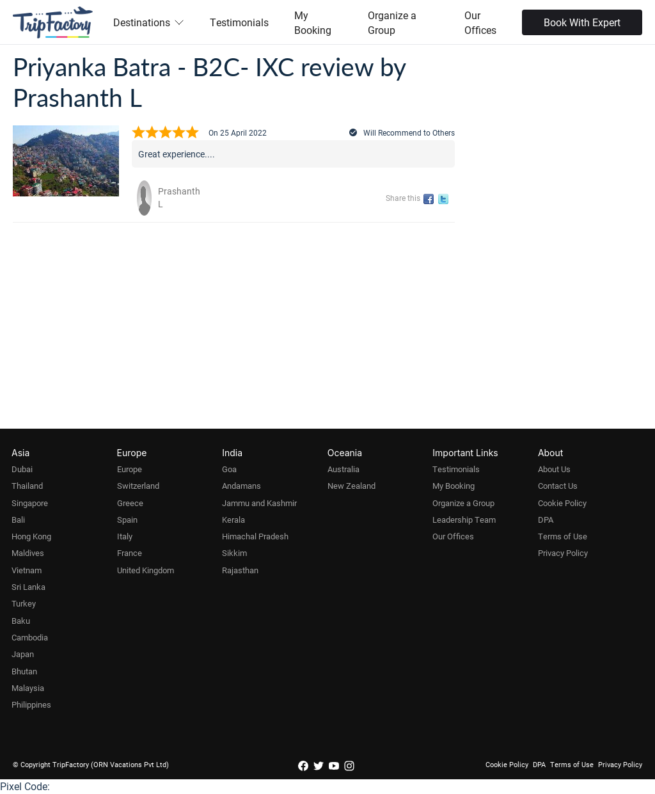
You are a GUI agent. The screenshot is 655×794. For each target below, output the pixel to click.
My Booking (312, 22)
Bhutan (24, 671)
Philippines (31, 704)
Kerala (233, 519)
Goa (229, 469)
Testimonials (239, 22)
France (129, 553)
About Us (554, 469)
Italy (124, 536)
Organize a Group (392, 22)
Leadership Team (464, 519)
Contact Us (558, 485)
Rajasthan (240, 570)
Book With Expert (582, 22)
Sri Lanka (28, 586)
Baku (21, 620)
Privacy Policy (563, 553)
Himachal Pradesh (255, 536)
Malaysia (28, 688)
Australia (343, 469)
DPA (545, 519)
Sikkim (234, 553)
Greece (130, 503)
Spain (127, 519)
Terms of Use (562, 536)
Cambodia (30, 637)
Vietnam (27, 570)
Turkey (24, 603)
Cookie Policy (562, 503)
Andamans (241, 485)
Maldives (28, 553)
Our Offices (480, 22)
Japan (23, 654)
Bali (18, 519)
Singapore (30, 503)
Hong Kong (31, 536)
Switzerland (138, 485)
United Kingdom (145, 570)
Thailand (27, 485)
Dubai (22, 469)
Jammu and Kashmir (259, 503)
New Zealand (351, 485)
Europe (129, 469)
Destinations (148, 22)
